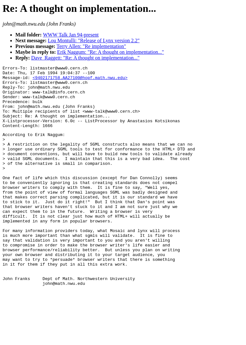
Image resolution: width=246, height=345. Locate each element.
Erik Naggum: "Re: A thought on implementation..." (110, 52)
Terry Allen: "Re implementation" (91, 46)
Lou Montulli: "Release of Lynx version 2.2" (93, 40)
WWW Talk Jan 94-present (71, 34)
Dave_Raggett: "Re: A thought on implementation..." (85, 57)
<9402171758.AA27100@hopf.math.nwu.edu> (80, 80)
